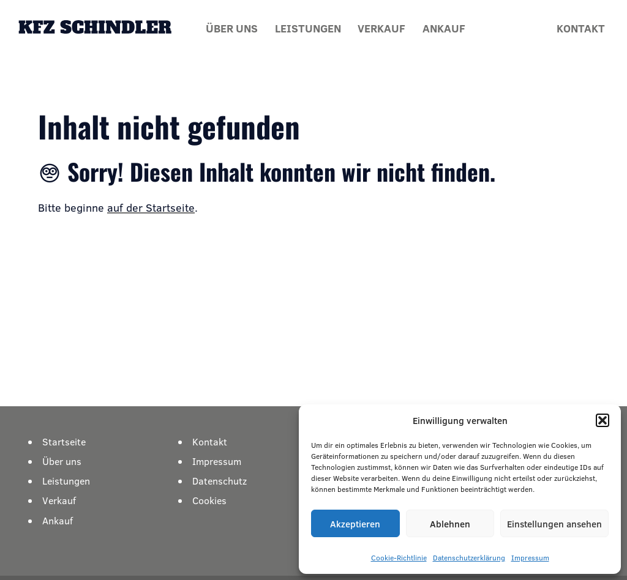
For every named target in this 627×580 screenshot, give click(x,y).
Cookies (209, 500)
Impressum (530, 557)
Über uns (232, 28)
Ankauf (443, 28)
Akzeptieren (355, 524)
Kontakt (581, 28)
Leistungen (308, 28)
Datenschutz (219, 480)
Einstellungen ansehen (554, 524)
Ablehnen (450, 524)
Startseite (64, 441)
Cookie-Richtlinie (399, 557)
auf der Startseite (151, 207)
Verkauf (381, 28)
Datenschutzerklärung (469, 557)
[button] (602, 420)
